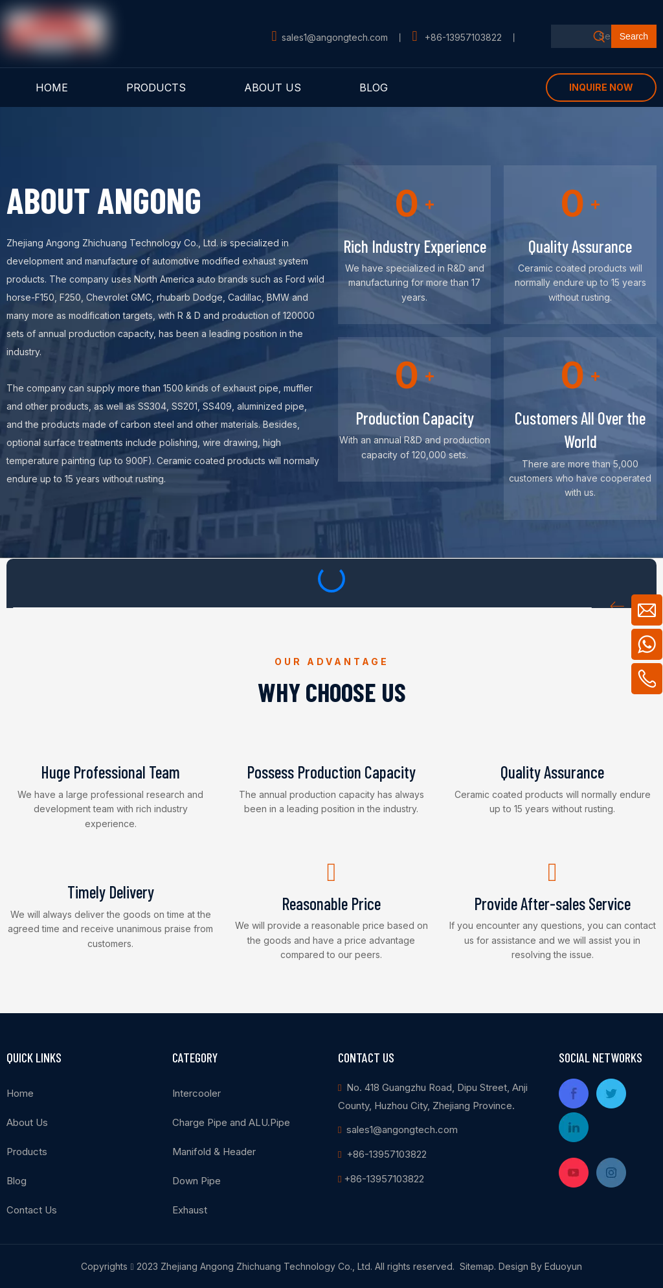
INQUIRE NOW (601, 87)
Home (20, 1093)
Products (26, 1151)
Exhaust (189, 1210)
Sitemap (477, 1266)
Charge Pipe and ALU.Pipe (231, 1122)
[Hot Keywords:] (634, 36)
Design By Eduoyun (540, 1266)
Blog (16, 1181)
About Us (27, 1122)
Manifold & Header (214, 1151)
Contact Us (31, 1210)
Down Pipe (196, 1181)
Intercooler (196, 1093)
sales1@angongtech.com (335, 37)
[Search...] (581, 36)
